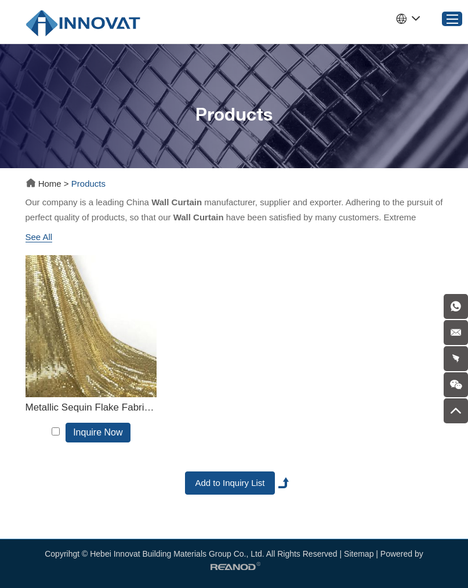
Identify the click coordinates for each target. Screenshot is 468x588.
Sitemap (358, 553)
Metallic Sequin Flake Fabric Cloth (91, 407)
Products (88, 183)
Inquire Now (97, 432)
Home (45, 183)
